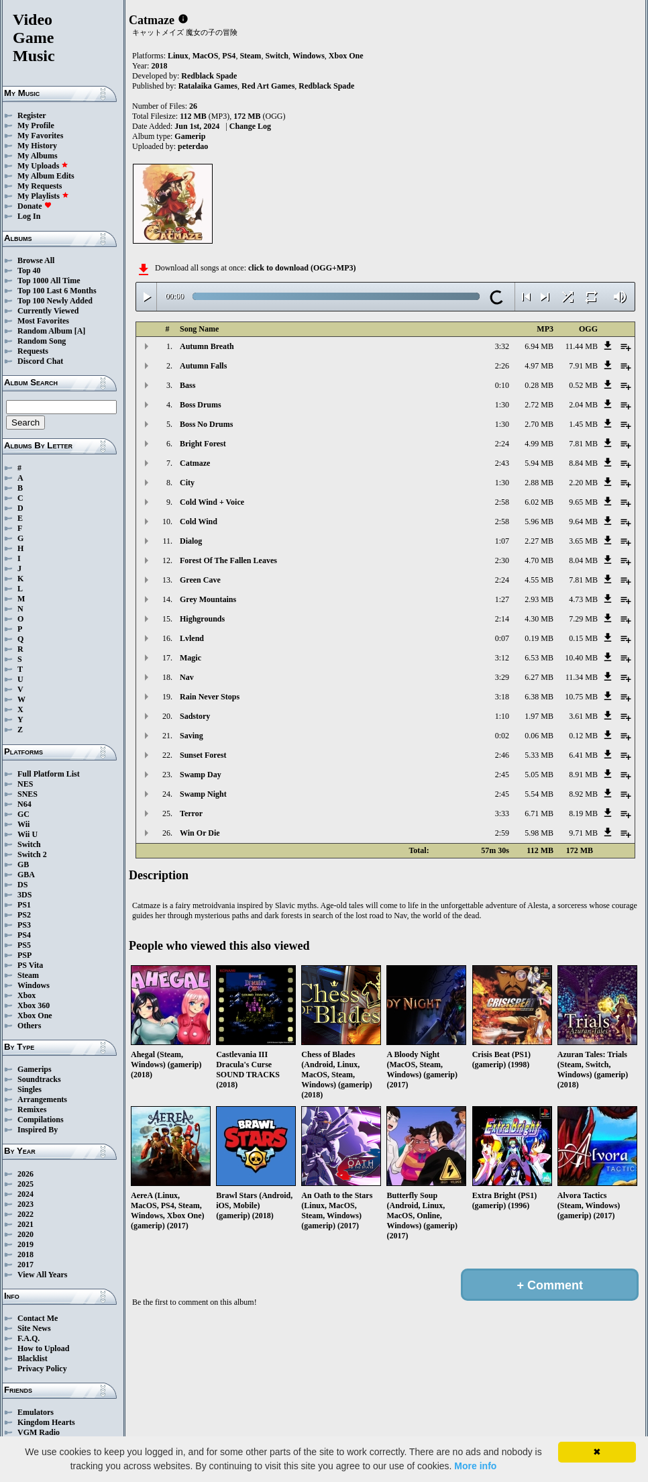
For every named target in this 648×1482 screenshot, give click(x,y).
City (187, 482)
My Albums (37, 155)
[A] (80, 331)
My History (37, 145)
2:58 (502, 502)
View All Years (42, 1274)
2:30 (502, 560)
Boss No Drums (206, 424)
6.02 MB (539, 502)
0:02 (502, 735)
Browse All (35, 260)
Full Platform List (48, 774)
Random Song (41, 341)
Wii (23, 824)
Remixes (31, 1109)
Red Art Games (267, 86)
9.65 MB (583, 502)
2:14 (502, 619)
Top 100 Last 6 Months (57, 290)
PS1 (24, 904)
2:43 (502, 463)
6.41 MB (583, 755)
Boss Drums (200, 404)
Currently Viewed (47, 310)
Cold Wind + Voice (212, 502)
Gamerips (34, 1069)
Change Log (250, 126)
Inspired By (37, 1129)
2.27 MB (539, 541)
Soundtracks (39, 1079)
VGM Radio (38, 1432)
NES (25, 784)
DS (22, 884)
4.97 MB (539, 365)
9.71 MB (583, 833)
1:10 (502, 716)
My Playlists (43, 196)
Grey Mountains (208, 599)
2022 (25, 1214)
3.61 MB (583, 716)
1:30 (502, 404)
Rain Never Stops (209, 696)
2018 (25, 1254)
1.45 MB (583, 424)
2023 (25, 1204)
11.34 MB (581, 677)
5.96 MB (539, 521)
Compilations (40, 1119)
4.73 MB (583, 599)
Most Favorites (43, 321)
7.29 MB (583, 619)
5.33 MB (539, 755)
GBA (26, 874)
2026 (25, 1174)
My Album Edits (45, 176)
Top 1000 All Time (48, 280)
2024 (25, 1194)
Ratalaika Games (207, 86)
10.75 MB (581, 696)
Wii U (27, 834)
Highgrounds (202, 619)
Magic (190, 657)
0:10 (502, 385)
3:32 (502, 346)
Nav (187, 677)
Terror (191, 813)
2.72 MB (539, 404)
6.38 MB (539, 696)
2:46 (502, 755)
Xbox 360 (33, 1005)
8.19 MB (583, 813)
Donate (34, 206)
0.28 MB (539, 385)
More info (475, 1466)
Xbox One (34, 1015)
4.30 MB (539, 619)
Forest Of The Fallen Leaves (228, 560)
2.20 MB (583, 482)
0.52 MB (583, 385)
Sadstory (195, 716)
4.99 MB (539, 443)
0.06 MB (539, 735)
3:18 (502, 696)
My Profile (35, 125)
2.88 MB (539, 482)
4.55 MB (539, 580)
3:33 (502, 813)
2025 (25, 1184)
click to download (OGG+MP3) (302, 268)
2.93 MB (539, 599)
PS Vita (30, 965)
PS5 (24, 945)
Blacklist (32, 1358)
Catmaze (195, 463)
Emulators (35, 1412)
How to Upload (43, 1348)
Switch (29, 844)
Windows (33, 985)
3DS (24, 894)
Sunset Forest (203, 755)
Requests (32, 351)
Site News (34, 1328)
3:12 (502, 657)
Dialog (191, 541)
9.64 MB (583, 521)
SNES (27, 794)
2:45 (502, 774)
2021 (25, 1224)
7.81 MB (583, 443)
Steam (28, 975)
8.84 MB (583, 463)
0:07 (502, 638)
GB (23, 864)
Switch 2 (32, 854)
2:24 (502, 443)
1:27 (502, 599)
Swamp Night (203, 794)
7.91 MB (583, 365)
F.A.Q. (28, 1338)
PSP (24, 955)
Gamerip (189, 136)
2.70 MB (539, 424)
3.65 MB (583, 541)
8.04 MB (583, 560)
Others (29, 1025)
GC (23, 814)
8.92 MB (583, 794)
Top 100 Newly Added (55, 300)
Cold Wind (198, 521)
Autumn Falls (203, 365)
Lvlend (192, 638)
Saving (191, 735)
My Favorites (40, 135)
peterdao (193, 146)
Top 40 (29, 270)
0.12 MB (583, 735)
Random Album (44, 331)
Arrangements (42, 1099)
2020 (25, 1234)
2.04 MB (583, 404)
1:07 (502, 541)
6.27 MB (539, 677)
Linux (178, 55)
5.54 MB (539, 794)
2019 (25, 1244)
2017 (25, 1264)
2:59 (502, 833)
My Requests (39, 186)
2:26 (502, 365)
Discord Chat (40, 361)
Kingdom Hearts (46, 1422)
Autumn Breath (207, 346)
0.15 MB (583, 638)
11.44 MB (581, 346)
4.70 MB (539, 560)
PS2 (24, 915)
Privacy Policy (42, 1368)
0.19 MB (539, 638)
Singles (29, 1089)
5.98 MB (539, 833)
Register (31, 115)
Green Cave (200, 580)
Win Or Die (200, 833)
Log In (28, 216)
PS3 (24, 925)
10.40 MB (581, 657)
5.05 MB (539, 774)
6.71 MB (539, 813)
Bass (187, 385)
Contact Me (37, 1318)
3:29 (502, 677)
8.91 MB (583, 774)
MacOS (206, 55)
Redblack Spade (209, 76)
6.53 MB (539, 657)
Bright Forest (203, 443)
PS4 (24, 935)
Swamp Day (200, 774)
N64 (24, 804)
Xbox (26, 995)
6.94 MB (539, 346)
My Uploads (42, 165)
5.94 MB (539, 463)
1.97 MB (539, 716)
